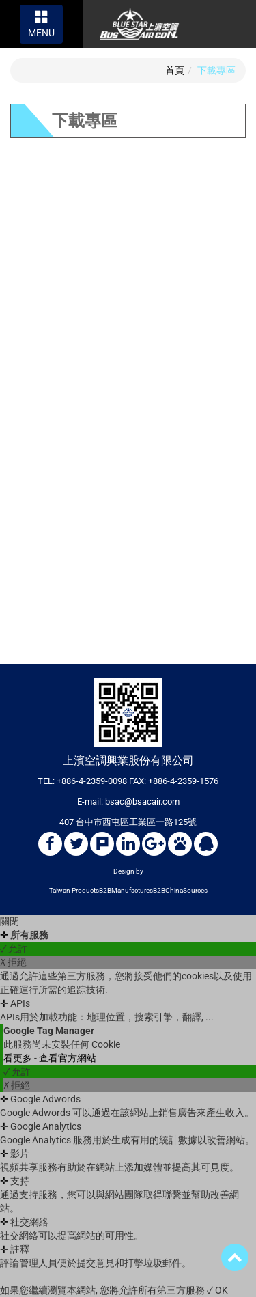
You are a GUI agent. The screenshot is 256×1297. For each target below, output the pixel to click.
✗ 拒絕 (13, 962)
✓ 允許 (13, 948)
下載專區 (216, 70)
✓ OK (217, 1290)
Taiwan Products (74, 890)
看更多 (18, 1057)
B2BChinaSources (180, 890)
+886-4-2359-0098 (92, 781)
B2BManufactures (126, 890)
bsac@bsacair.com (142, 801)
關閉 (9, 921)
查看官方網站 (67, 1057)
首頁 (174, 70)
